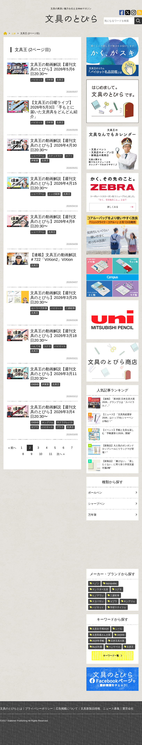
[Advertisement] (112, 545)
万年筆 (49, 79)
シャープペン (38, 156)
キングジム (47, 422)
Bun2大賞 (97, 646)
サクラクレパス (65, 422)
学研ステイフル (118, 607)
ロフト (69, 156)
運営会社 (127, 708)
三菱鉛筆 (70, 308)
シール (118, 628)
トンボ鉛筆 (54, 194)
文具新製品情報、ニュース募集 (100, 708)
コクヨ (47, 346)
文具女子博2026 (100, 628)
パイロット (37, 79)
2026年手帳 (98, 640)
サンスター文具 (100, 589)
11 (50, 454)
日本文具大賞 (117, 640)
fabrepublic (111, 583)
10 (40, 454)
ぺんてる (35, 346)
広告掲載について (67, 708)
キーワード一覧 (111, 655)
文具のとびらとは (11, 708)
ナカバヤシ (98, 601)
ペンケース (114, 646)
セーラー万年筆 (39, 308)
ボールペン (112, 492)
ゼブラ (34, 427)
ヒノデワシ (98, 595)
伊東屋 (34, 160)
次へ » (60, 454)
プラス (60, 427)
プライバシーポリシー (39, 708)
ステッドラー (55, 156)
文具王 (60, 79)
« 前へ (12, 447)
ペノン (95, 583)
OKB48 (34, 384)
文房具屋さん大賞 (101, 635)
